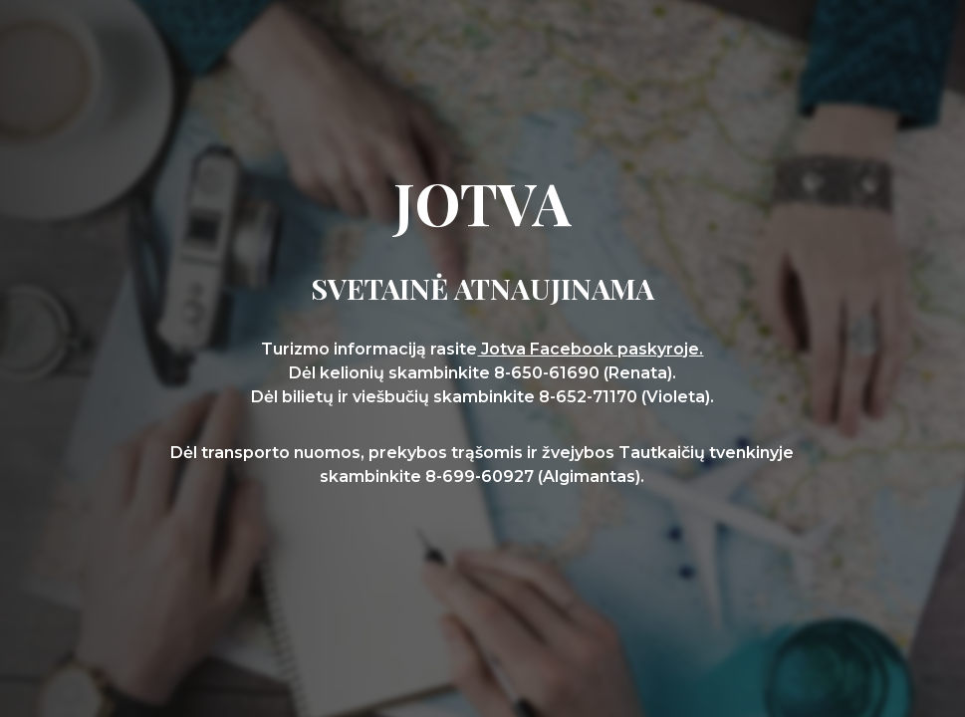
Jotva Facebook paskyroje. (590, 349)
